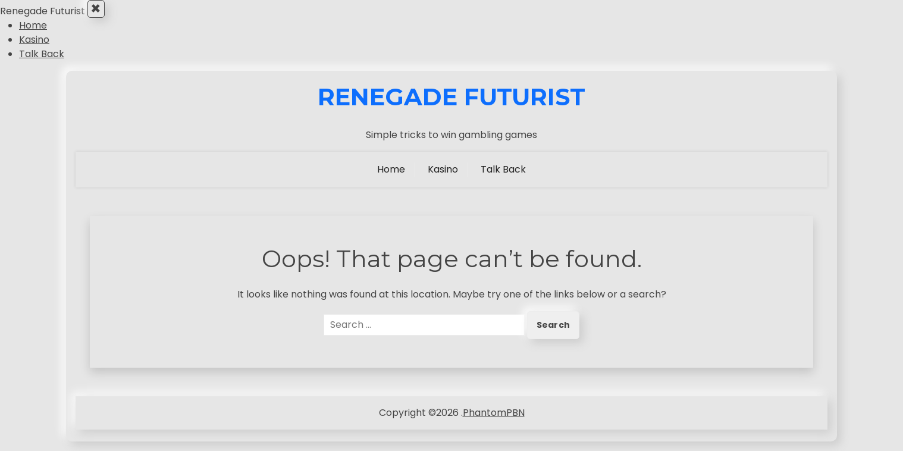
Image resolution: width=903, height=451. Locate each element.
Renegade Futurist (451, 106)
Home (33, 35)
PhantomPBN (494, 422)
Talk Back (41, 63)
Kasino (34, 49)
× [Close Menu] (99, 14)
